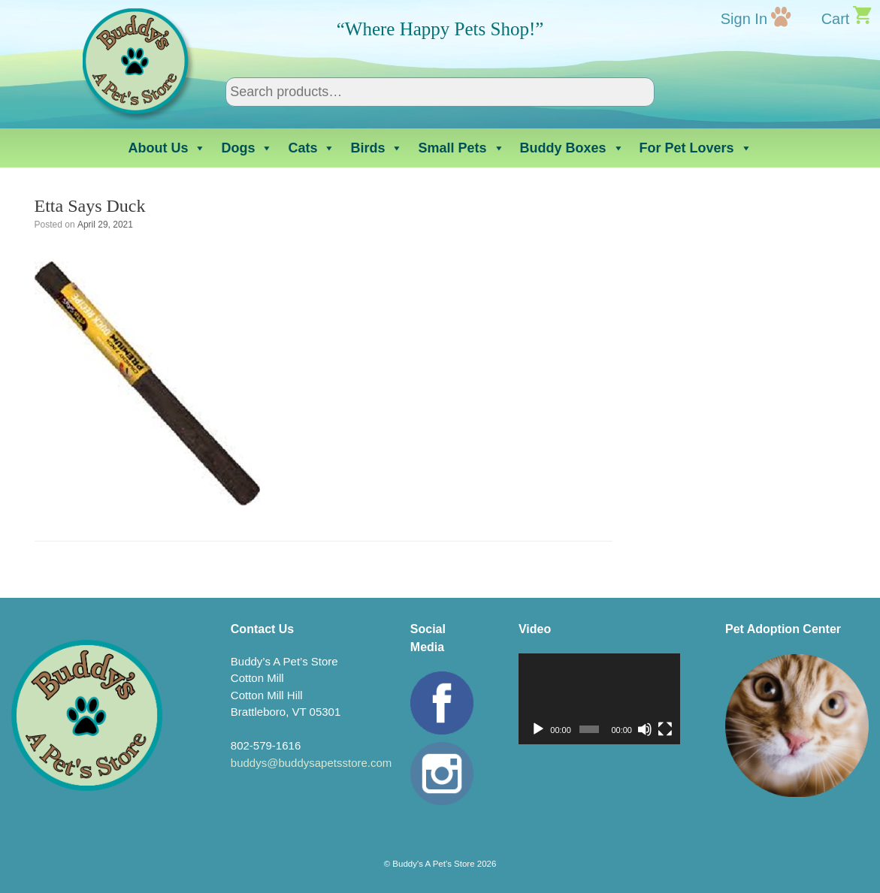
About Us (167, 148)
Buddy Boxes (572, 148)
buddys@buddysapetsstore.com (311, 762)
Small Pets (461, 148)
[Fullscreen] (665, 729)
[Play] (538, 729)
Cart (835, 19)
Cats (311, 148)
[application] (599, 698)
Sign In (744, 19)
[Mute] (644, 729)
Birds (376, 148)
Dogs (247, 148)
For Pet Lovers (696, 148)
